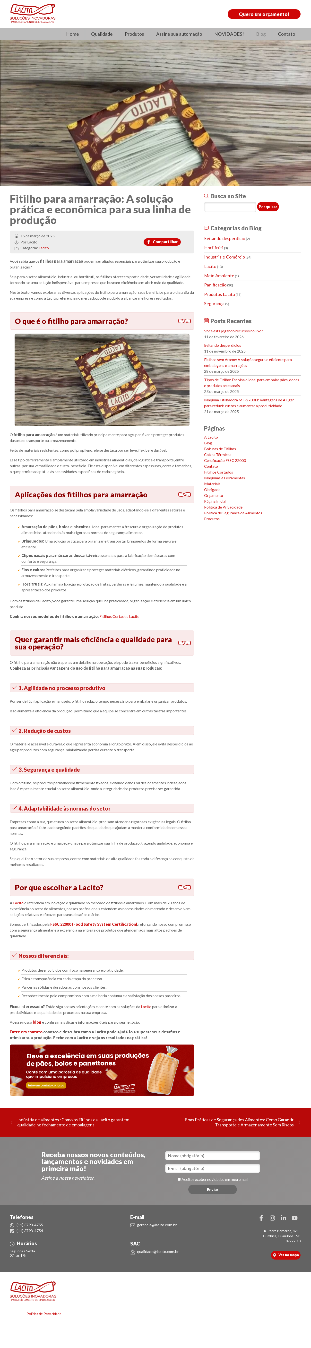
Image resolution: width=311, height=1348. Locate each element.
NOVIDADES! (229, 34)
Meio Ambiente (219, 275)
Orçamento (213, 495)
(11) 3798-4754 (26, 1230)
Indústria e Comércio (224, 256)
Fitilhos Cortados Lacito (119, 616)
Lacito (44, 248)
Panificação (215, 284)
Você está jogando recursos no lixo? (233, 330)
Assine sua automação (179, 34)
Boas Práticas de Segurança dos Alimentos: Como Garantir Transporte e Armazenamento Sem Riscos (239, 1122)
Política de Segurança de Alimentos (233, 512)
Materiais (212, 483)
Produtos (134, 34)
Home (72, 34)
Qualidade (102, 34)
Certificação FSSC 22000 (225, 460)
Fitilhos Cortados (218, 472)
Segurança (214, 303)
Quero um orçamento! (264, 14)
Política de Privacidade (223, 507)
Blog (261, 34)
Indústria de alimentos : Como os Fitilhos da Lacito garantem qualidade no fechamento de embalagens (73, 1122)
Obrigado (212, 489)
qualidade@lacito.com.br (154, 1251)
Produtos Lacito (219, 294)
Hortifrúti (213, 247)
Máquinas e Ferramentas (224, 477)
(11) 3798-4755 (26, 1224)
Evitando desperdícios (222, 345)
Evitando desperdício (224, 238)
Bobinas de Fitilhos (220, 448)
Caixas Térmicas (217, 454)
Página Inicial (215, 501)
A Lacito (211, 437)
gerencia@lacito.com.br (153, 1224)
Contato (286, 34)
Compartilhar (162, 241)
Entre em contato (26, 1031)
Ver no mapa (286, 1255)
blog (37, 1022)
